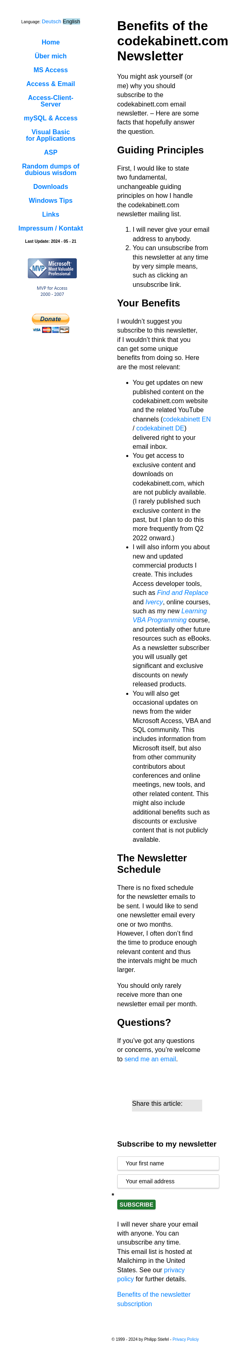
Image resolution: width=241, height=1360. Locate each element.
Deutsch (51, 21)
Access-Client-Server (51, 101)
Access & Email (51, 83)
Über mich (51, 56)
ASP (51, 152)
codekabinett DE (160, 428)
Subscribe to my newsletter (166, 1144)
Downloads (50, 186)
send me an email (150, 1059)
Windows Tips (51, 200)
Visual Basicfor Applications (51, 135)
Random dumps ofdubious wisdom (50, 169)
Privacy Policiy (185, 1339)
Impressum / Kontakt (50, 228)
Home (51, 42)
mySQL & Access (51, 118)
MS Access (50, 70)
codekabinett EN (187, 419)
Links (50, 214)
